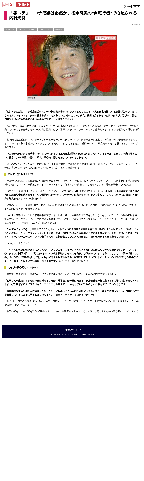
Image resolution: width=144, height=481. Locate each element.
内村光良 (21, 29)
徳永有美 (32, 29)
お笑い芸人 (10, 29)
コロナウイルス (45, 29)
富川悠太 (58, 29)
